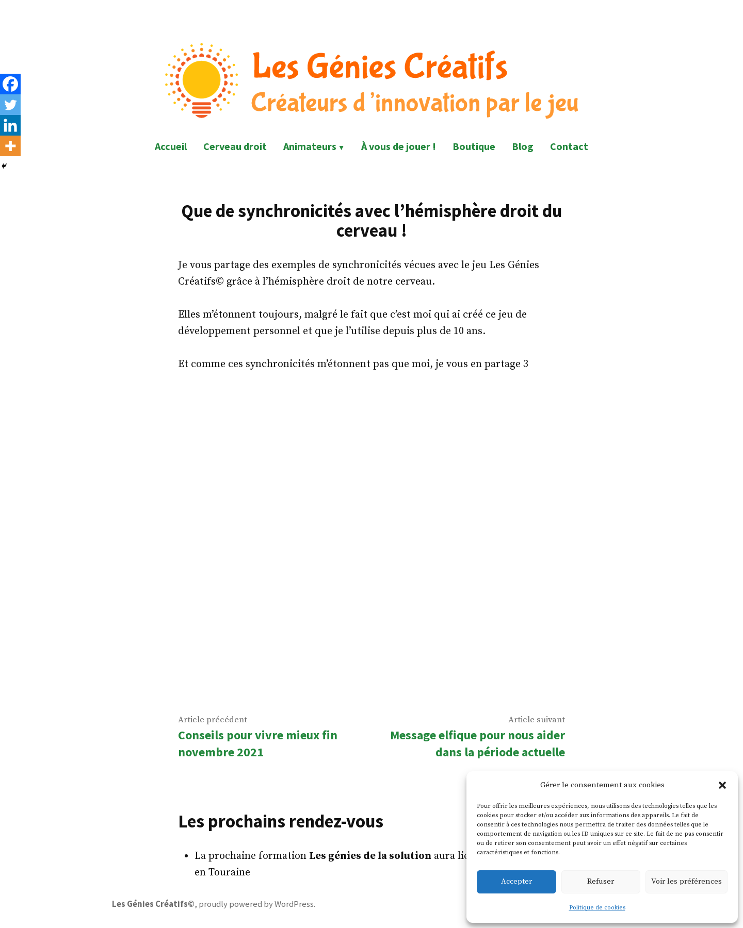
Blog (523, 146)
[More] (10, 146)
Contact (569, 146)
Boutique (474, 146)
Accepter (516, 881)
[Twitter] (10, 104)
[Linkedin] (10, 125)
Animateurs (309, 146)
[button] (722, 785)
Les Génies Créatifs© (153, 904)
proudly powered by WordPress (256, 904)
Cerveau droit (235, 146)
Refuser (600, 881)
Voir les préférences (686, 881)
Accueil (171, 146)
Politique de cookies (597, 908)
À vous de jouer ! (398, 146)
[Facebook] (10, 84)
